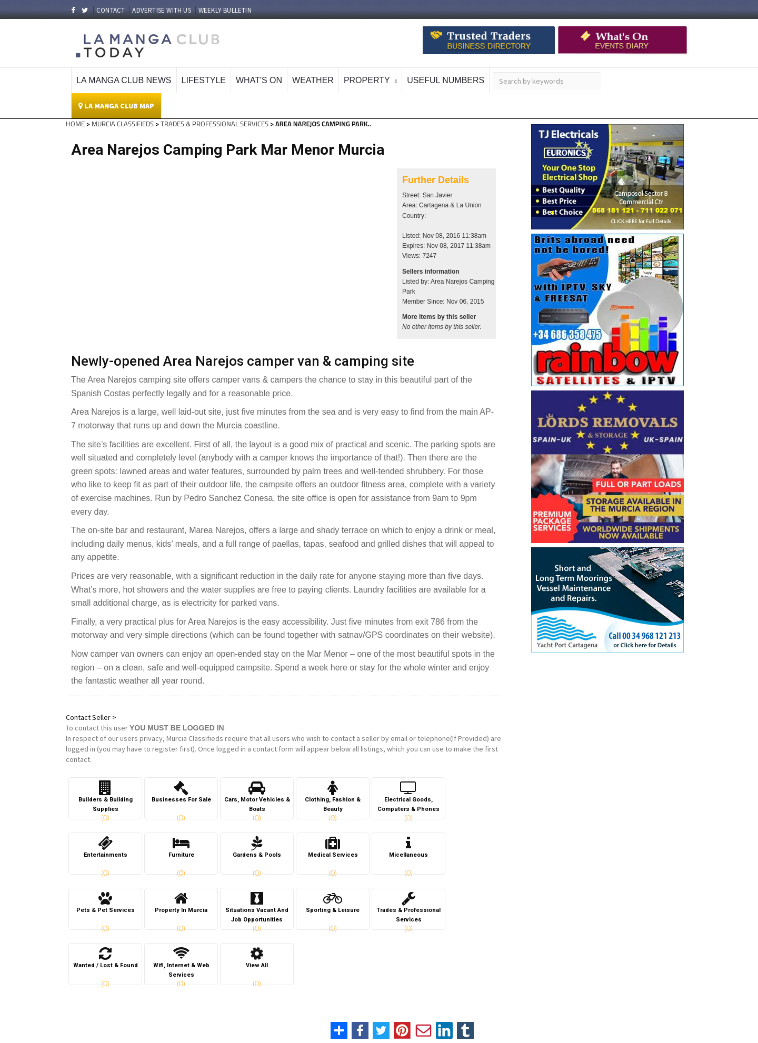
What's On (259, 80)
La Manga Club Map (116, 106)
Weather (313, 80)
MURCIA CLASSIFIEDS (123, 123)
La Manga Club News (124, 80)
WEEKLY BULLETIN (225, 10)
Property (367, 80)
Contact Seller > (91, 717)
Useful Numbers (445, 80)
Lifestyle (204, 80)
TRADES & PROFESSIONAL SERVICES (214, 123)
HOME (75, 123)
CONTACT (110, 10)
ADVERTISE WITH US (161, 10)
